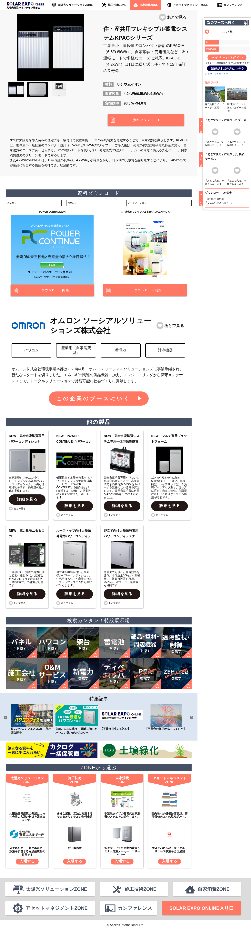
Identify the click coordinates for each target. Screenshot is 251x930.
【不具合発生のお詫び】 (121, 717)
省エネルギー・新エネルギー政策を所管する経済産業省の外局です (27, 851)
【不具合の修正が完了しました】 (166, 717)
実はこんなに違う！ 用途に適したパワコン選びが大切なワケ (76, 719)
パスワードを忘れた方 (216, 74)
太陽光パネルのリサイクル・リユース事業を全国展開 (169, 849)
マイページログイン (228, 57)
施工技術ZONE (117, 4)
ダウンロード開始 (55, 290)
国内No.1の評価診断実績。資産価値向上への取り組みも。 (169, 815)
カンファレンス (233, 4)
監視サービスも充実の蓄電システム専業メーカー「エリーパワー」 (122, 851)
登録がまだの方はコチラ (227, 68)
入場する (27, 861)
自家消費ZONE (148, 4)
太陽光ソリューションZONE (75, 4)
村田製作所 (75, 848)
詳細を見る (27, 499)
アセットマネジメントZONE (190, 4)
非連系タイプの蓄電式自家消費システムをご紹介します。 (122, 815)
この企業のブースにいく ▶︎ (100, 398)
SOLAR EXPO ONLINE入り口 (201, 908)
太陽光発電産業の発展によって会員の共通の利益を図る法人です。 (27, 817)
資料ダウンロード (147, 120)
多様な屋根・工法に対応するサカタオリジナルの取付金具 (75, 815)
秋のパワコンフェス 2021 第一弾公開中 (32, 719)
